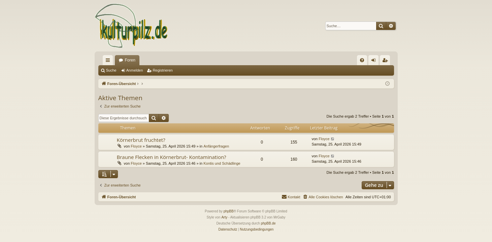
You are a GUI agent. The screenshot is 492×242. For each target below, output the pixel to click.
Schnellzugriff (109, 61)
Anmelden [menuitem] (374, 61)
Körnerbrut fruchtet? (141, 139)
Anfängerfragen (216, 146)
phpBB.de (268, 223)
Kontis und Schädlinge (221, 163)
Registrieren (162, 70)
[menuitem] (362, 60)
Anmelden (134, 70)
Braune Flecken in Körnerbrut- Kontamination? (171, 157)
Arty (224, 217)
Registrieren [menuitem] (386, 61)
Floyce (136, 146)
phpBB (229, 211)
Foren (130, 60)
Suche (111, 70)
